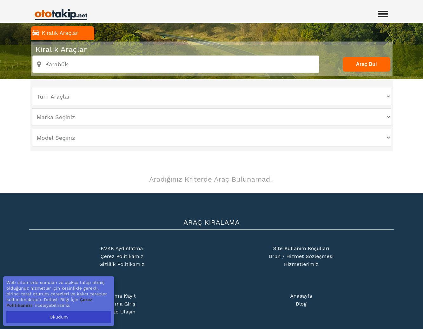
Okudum (59, 316)
